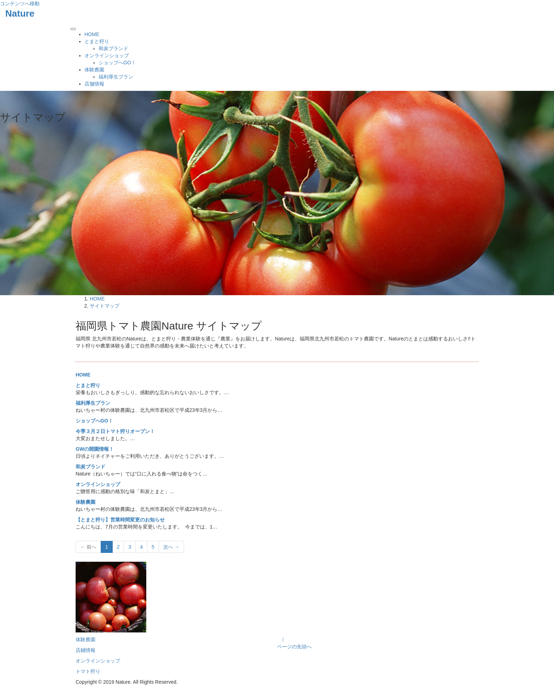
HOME (91, 34)
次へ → (171, 547)
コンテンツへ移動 (20, 3)
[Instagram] (283, 639)
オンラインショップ (106, 55)
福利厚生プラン (116, 77)
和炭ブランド (113, 48)
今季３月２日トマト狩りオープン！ (115, 431)
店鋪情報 (85, 650)
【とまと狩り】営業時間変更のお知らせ (120, 519)
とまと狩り (96, 41)
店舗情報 (94, 84)
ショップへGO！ (117, 62)
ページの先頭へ (294, 646)
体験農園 (94, 69)
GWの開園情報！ (95, 449)
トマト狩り (88, 671)
